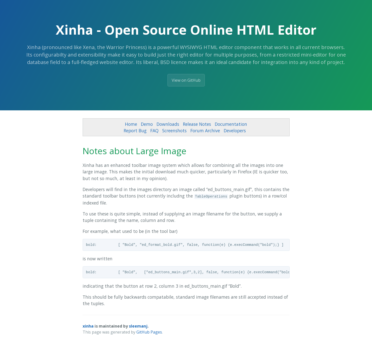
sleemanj (138, 326)
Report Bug (135, 131)
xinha (88, 326)
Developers (235, 131)
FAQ (154, 131)
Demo (147, 124)
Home (131, 124)
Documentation (231, 124)
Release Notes (197, 124)
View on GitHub (186, 80)
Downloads (168, 124)
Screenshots (174, 131)
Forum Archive (205, 131)
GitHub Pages (149, 332)
